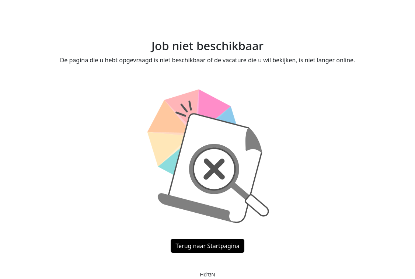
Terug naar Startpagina (207, 246)
